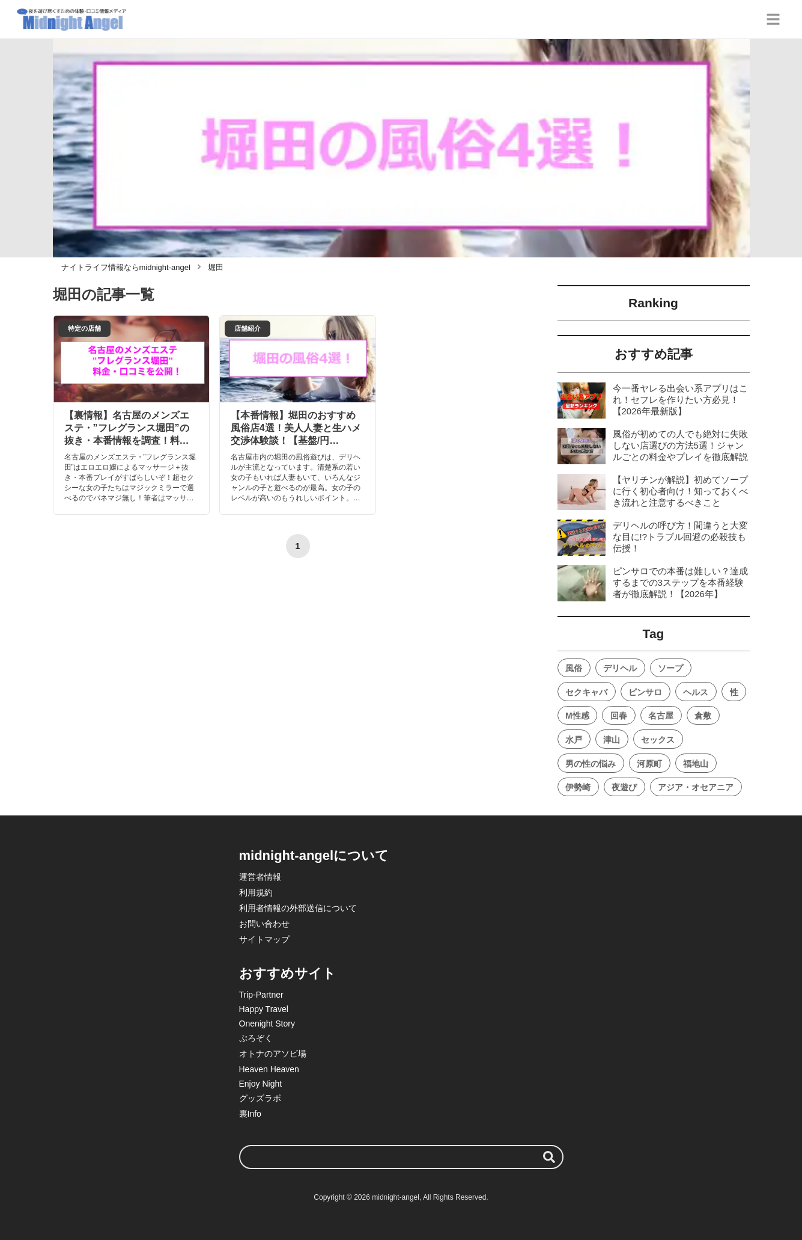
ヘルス (695, 692)
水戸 (573, 739)
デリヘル (620, 668)
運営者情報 (260, 877)
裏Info (250, 1114)
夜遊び (624, 787)
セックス (658, 739)
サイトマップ (264, 939)
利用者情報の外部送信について (298, 908)
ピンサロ (645, 692)
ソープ (670, 668)
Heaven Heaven (269, 1069)
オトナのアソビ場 (272, 1053)
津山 (611, 739)
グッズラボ (260, 1098)
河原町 (649, 764)
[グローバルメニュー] (773, 19)
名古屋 (660, 715)
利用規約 (256, 892)
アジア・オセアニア (696, 787)
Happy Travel (263, 1009)
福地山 (695, 764)
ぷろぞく (256, 1038)
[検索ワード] (401, 1157)
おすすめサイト (287, 973)
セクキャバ (586, 692)
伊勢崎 (578, 787)
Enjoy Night (260, 1083)
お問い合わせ (264, 923)
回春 (618, 715)
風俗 (573, 668)
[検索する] (549, 1157)
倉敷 (702, 715)
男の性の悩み (590, 764)
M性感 (577, 715)
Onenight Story (267, 1023)
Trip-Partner (261, 994)
